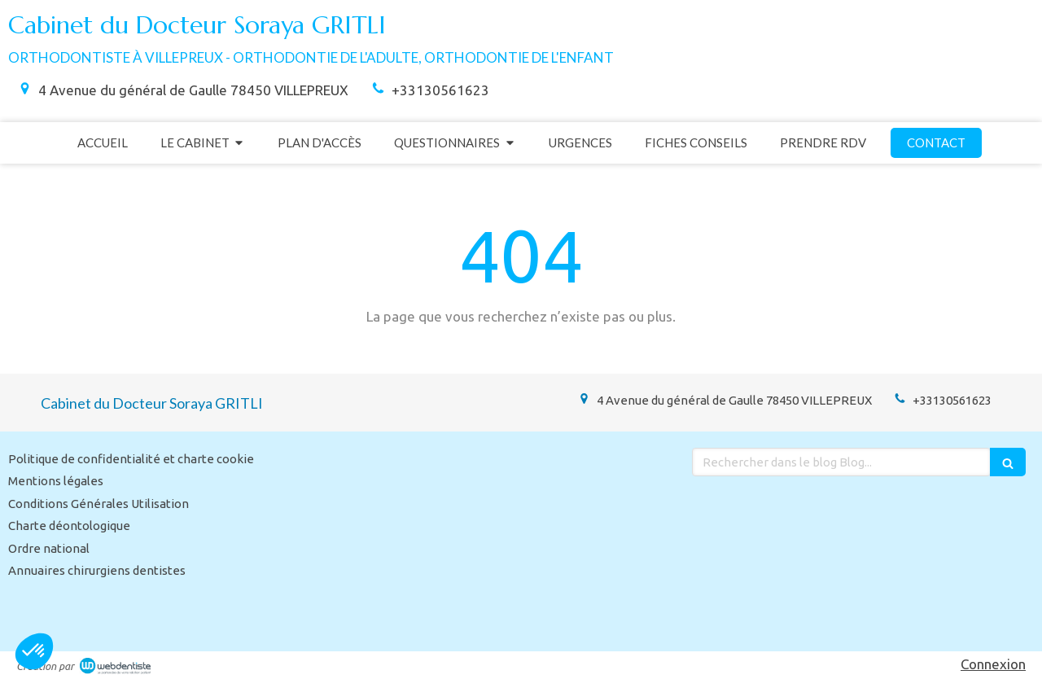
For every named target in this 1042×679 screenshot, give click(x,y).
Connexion (993, 664)
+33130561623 (440, 90)
